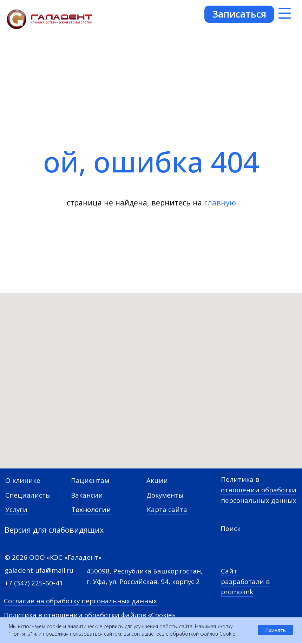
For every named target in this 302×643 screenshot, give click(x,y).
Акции (157, 480)
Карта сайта (167, 509)
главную (220, 202)
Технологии (91, 509)
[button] (239, 14)
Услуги (16, 509)
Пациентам (90, 480)
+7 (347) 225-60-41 (34, 583)
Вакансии (87, 495)
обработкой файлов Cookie (202, 633)
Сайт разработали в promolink (245, 581)
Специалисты (28, 495)
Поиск (231, 528)
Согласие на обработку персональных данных (80, 600)
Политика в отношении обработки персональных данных (258, 490)
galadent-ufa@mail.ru (39, 570)
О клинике (22, 480)
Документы (165, 495)
